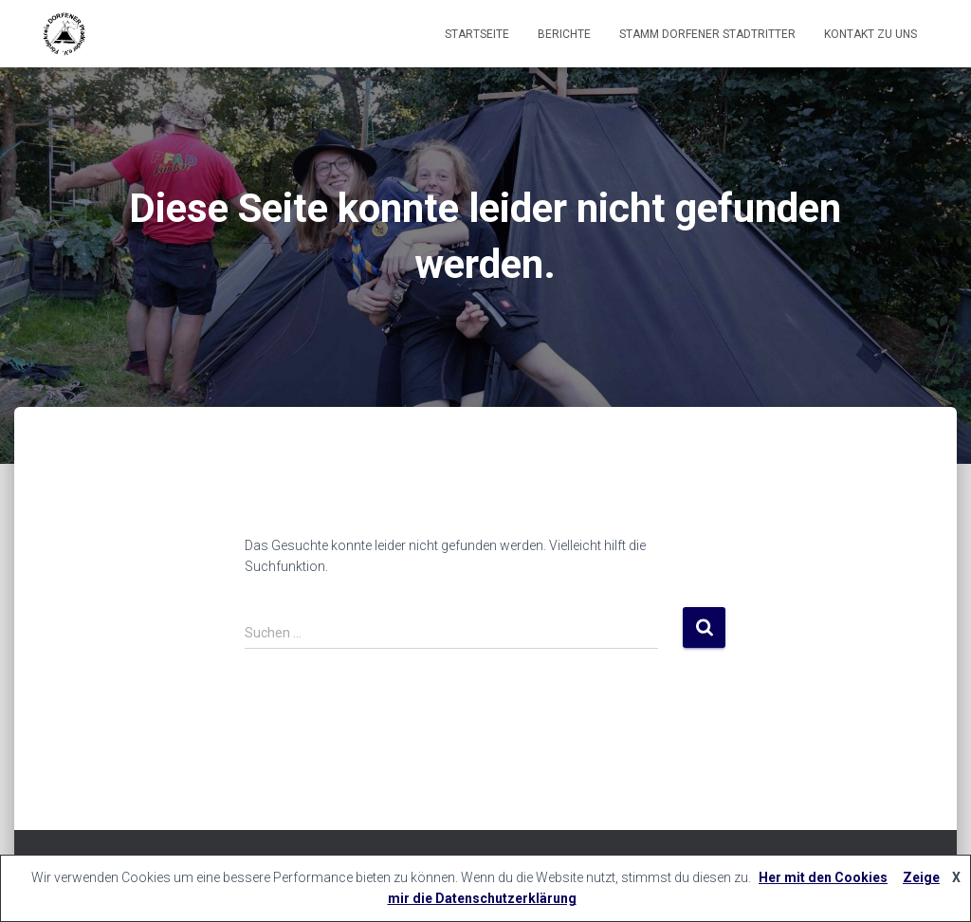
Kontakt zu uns (870, 34)
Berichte (564, 34)
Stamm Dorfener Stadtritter (707, 34)
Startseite (477, 34)
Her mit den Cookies (823, 877)
